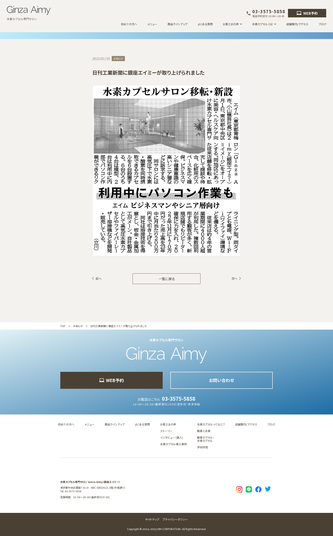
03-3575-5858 (178, 398)
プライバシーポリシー (175, 519)
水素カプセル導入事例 (173, 444)
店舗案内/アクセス (297, 24)
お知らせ (78, 326)
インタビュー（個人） (171, 437)
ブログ (322, 24)
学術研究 (202, 447)
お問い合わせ (221, 380)
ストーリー (166, 431)
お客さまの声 (168, 424)
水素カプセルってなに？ (211, 424)
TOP (62, 326)
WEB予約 (307, 13)
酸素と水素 (203, 431)
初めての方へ (129, 24)
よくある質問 (205, 24)
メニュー (152, 24)
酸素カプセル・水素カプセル (205, 439)
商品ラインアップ (178, 24)
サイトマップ (152, 519)
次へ (234, 278)
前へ (99, 278)
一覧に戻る (166, 278)
